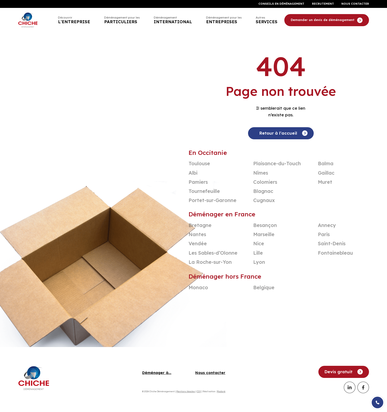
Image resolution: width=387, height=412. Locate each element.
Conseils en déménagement (281, 3)
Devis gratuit (343, 371)
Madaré (221, 391)
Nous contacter (355, 3)
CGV (199, 391)
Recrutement (323, 3)
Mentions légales (185, 391)
